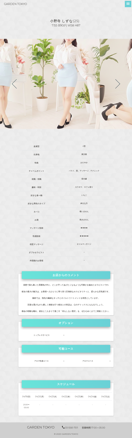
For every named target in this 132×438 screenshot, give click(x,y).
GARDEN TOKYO (15, 4)
